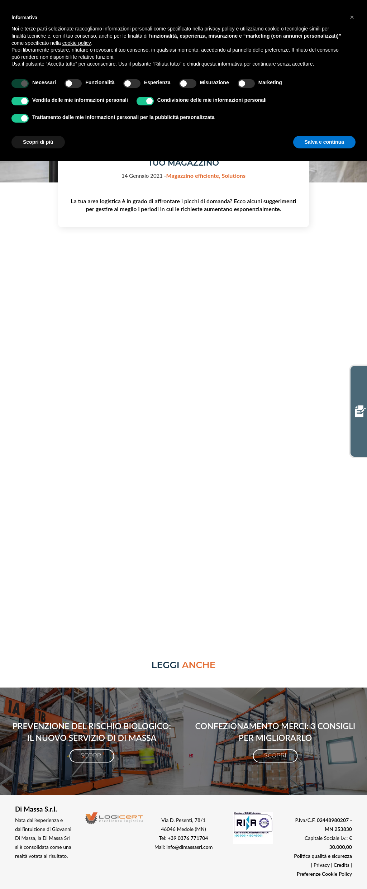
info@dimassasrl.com (296, 395)
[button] (352, 17)
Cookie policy (313, 375)
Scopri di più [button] (38, 142)
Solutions (233, 175)
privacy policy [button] (220, 29)
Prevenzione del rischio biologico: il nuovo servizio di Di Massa (92, 732)
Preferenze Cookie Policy (324, 874)
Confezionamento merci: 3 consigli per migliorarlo (275, 732)
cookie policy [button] (76, 43)
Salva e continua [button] (324, 142)
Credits (341, 865)
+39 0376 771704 (188, 838)
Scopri (92, 755)
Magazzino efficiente (193, 175)
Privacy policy (280, 375)
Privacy (322, 865)
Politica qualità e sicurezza (323, 856)
